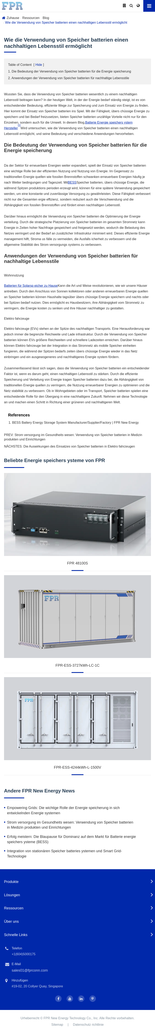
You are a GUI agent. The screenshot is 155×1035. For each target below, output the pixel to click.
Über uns (11, 921)
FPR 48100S (77, 563)
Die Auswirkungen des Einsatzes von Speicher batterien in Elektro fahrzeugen (79, 446)
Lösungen (12, 895)
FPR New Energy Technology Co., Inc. (71, 1018)
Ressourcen (31, 18)
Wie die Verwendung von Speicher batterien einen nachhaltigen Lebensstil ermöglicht (66, 22)
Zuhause (13, 18)
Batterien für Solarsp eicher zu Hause (31, 285)
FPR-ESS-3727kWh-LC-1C (77, 665)
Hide (38, 64)
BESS (72, 182)
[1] (19, 125)
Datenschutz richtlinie (88, 1024)
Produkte (11, 882)
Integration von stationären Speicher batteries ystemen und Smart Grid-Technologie (64, 853)
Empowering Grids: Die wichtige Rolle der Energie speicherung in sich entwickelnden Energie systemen (63, 810)
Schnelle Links (15, 935)
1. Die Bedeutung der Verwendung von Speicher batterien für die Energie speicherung (69, 71)
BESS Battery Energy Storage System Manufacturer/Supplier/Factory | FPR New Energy (75, 422)
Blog (46, 18)
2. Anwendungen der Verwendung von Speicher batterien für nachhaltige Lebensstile (68, 78)
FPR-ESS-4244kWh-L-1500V (77, 767)
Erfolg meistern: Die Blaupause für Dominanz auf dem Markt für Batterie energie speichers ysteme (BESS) (71, 839)
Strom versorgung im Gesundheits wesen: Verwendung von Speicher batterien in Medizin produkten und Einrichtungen (70, 825)
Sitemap (57, 1024)
